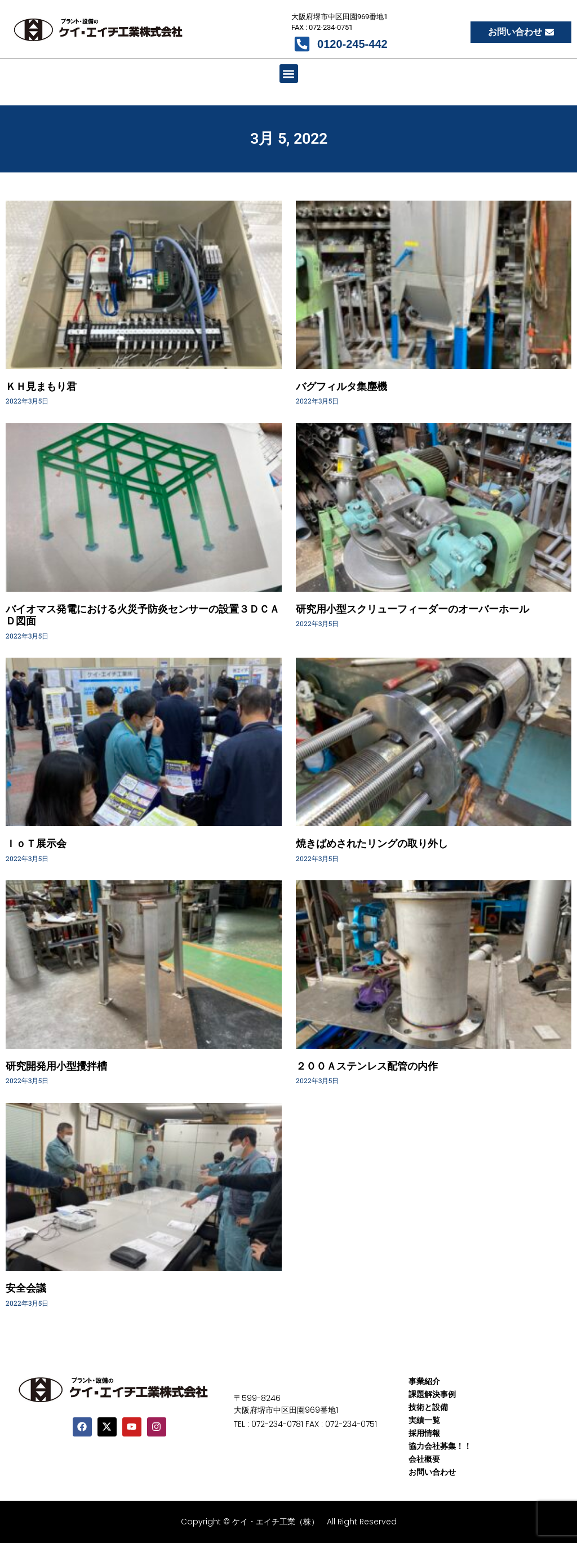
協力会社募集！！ (440, 1446)
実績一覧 (424, 1420)
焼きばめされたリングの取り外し (372, 843)
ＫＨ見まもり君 (41, 386)
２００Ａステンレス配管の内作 (367, 1066)
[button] (288, 73)
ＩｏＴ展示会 (36, 843)
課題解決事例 (432, 1394)
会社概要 (424, 1459)
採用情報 (424, 1433)
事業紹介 (424, 1381)
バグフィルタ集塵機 (341, 386)
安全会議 (26, 1288)
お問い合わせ (432, 1472)
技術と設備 (428, 1407)
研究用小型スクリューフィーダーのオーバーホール (412, 609)
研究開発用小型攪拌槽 (56, 1066)
